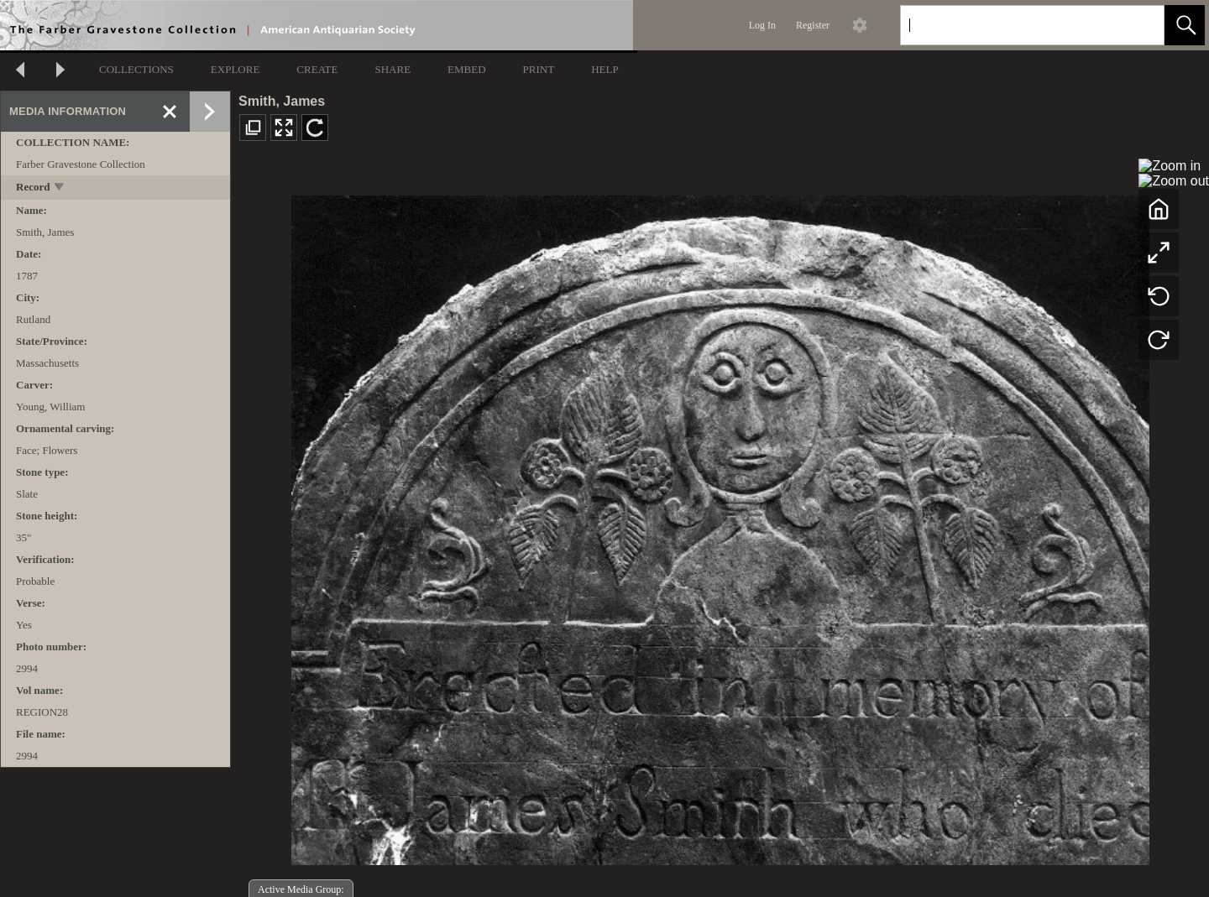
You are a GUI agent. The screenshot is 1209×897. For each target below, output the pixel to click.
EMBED (466, 69)
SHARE (392, 69)
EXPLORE (235, 69)
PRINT (539, 69)
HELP (605, 69)
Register (813, 25)
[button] (1185, 25)
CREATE (317, 69)
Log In (762, 25)
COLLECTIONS (136, 69)
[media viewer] (720, 525)
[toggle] (60, 188)
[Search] (1012, 25)
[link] (1138, 24)
